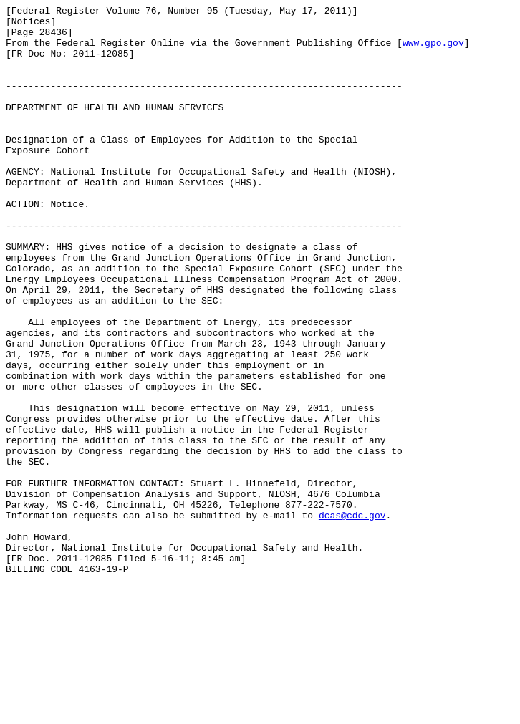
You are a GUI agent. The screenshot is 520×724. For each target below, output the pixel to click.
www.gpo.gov (433, 50)
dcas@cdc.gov (352, 618)
